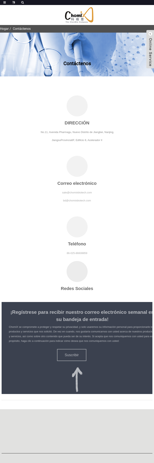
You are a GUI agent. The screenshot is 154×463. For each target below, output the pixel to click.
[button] (68, 355)
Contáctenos (22, 29)
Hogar (4, 29)
